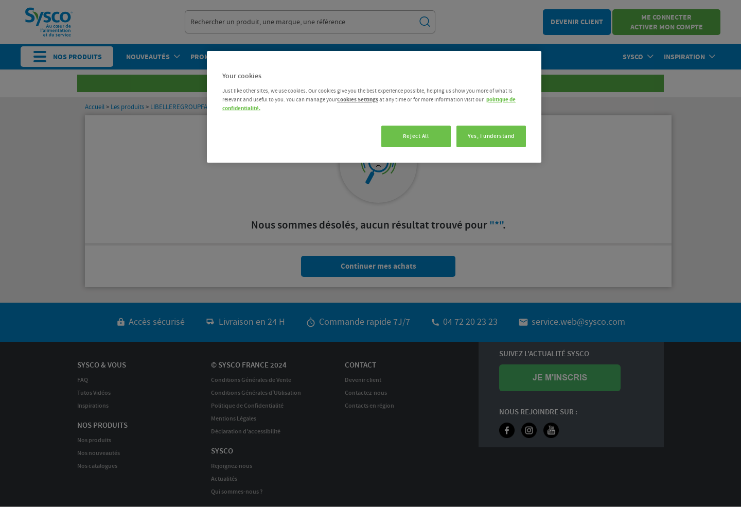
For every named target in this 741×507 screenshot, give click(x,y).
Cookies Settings (357, 99)
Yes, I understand (491, 136)
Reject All (414, 136)
